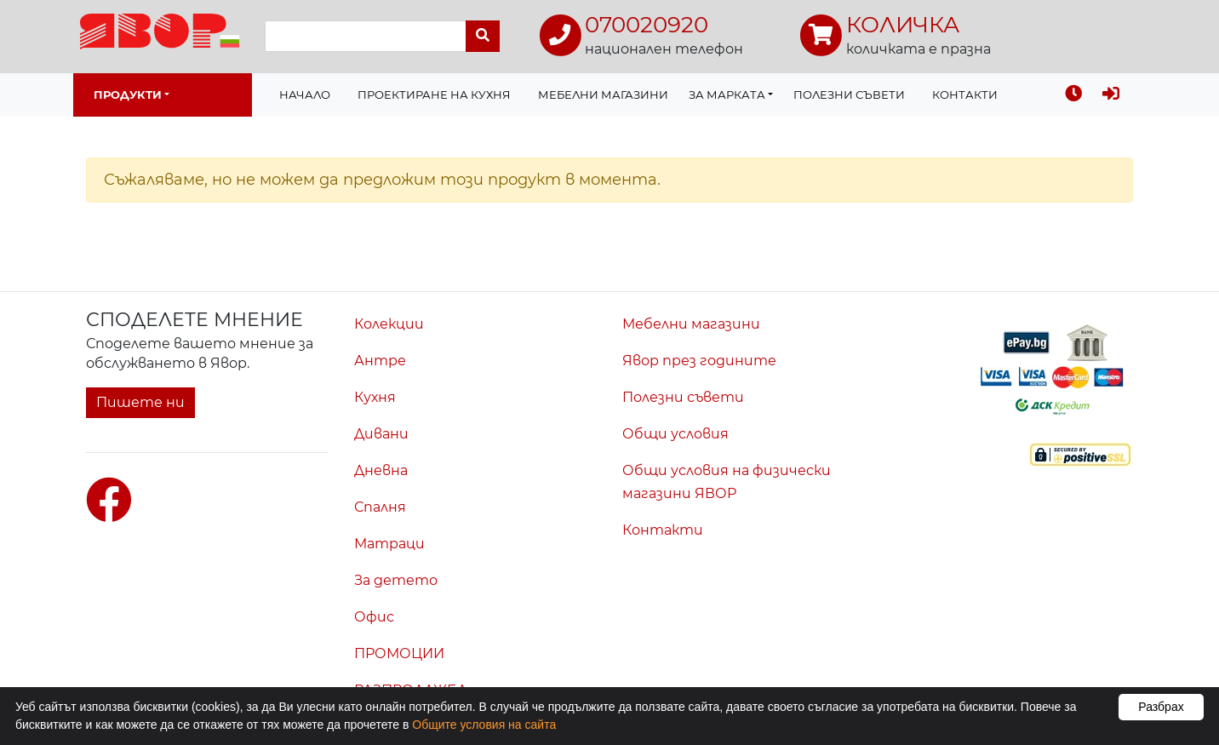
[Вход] (1111, 95)
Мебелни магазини (603, 94)
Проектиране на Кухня (434, 94)
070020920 (646, 24)
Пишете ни (140, 402)
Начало (304, 94)
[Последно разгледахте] (1073, 95)
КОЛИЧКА (902, 24)
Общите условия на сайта (484, 724)
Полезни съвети (849, 94)
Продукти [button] (128, 94)
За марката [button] (727, 94)
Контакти (965, 94)
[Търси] (483, 36)
